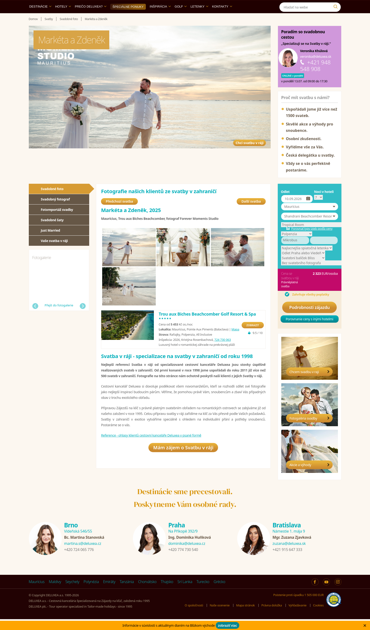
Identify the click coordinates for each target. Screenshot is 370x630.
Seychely (72, 592)
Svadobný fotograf (55, 210)
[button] (309, 217)
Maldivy (55, 592)
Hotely (63, 17)
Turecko (203, 592)
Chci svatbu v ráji (240, 147)
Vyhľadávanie (297, 616)
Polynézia (91, 592)
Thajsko (167, 592)
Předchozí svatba (119, 214)
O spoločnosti (193, 616)
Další (83, 317)
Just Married (50, 241)
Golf (181, 17)
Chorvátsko (147, 592)
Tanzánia (127, 592)
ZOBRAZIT (252, 338)
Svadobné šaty (52, 231)
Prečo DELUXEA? (90, 17)
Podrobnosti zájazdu (309, 318)
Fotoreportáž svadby (57, 220)
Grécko (219, 592)
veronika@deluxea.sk (315, 67)
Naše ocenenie (219, 616)
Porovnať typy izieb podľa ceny (311, 239)
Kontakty (222, 17)
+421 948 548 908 (315, 76)
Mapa (235, 342)
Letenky (199, 17)
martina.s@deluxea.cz (82, 554)
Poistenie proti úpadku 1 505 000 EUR (298, 606)
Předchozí (35, 317)
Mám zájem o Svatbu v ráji (183, 463)
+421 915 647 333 (287, 560)
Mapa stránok (244, 616)
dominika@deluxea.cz (186, 554)
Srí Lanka (184, 592)
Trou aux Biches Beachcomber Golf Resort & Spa (207, 329)
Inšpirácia (160, 17)
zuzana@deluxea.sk (289, 554)
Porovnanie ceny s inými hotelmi (309, 330)
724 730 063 (222, 353)
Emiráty (109, 592)
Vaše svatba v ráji (54, 251)
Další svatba (251, 214)
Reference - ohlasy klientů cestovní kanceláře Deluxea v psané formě (151, 448)
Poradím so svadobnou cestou (303, 45)
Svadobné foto (52, 199)
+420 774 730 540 (183, 560)
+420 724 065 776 (79, 560)
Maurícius (37, 592)
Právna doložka (271, 616)
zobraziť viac (227, 625)
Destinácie (40, 17)
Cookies (318, 616)
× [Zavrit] (364, 625)
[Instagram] (336, 5)
